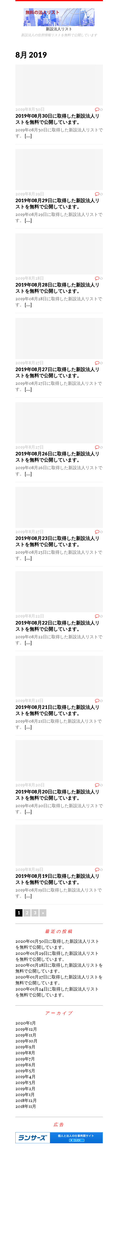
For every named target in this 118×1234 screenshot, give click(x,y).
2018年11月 (25, 1107)
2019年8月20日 (30, 785)
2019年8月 (25, 1053)
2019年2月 (25, 1089)
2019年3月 (25, 1083)
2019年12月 (26, 1030)
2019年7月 (25, 1059)
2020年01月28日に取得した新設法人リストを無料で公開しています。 (59, 968)
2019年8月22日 (29, 616)
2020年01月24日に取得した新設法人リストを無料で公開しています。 (57, 992)
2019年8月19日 (29, 870)
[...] (28, 136)
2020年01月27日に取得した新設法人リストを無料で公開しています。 (59, 980)
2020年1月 (25, 1023)
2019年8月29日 (29, 194)
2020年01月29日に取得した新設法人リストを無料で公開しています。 (57, 957)
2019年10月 (26, 1041)
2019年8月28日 (29, 279)
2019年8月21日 (29, 701)
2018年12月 (26, 1101)
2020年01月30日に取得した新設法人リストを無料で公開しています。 (57, 945)
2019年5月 (25, 1071)
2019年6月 (25, 1065)
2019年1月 (25, 1095)
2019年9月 (25, 1047)
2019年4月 (25, 1077)
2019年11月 (25, 1035)
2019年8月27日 (29, 363)
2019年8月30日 (30, 110)
